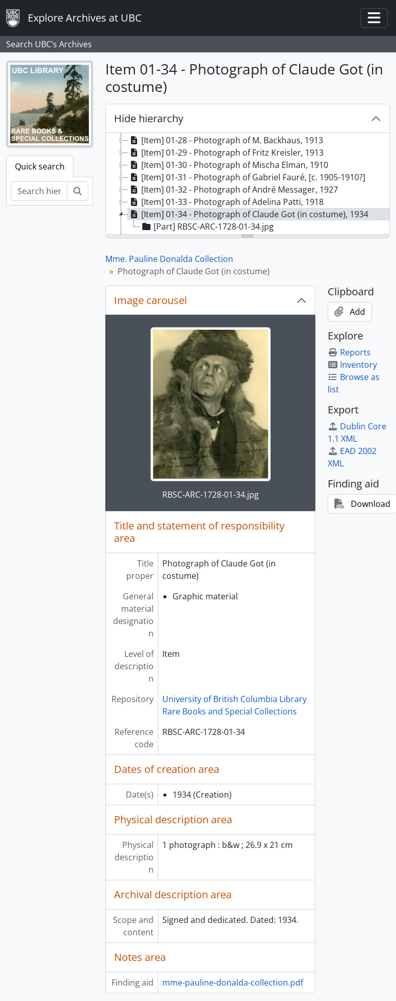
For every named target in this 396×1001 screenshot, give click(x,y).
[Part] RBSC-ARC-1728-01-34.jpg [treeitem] (207, 226)
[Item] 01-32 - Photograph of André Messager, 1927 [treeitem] (233, 189)
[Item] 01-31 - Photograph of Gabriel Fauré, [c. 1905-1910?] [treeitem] (246, 177)
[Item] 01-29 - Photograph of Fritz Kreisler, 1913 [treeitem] (226, 152)
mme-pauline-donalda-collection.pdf (232, 982)
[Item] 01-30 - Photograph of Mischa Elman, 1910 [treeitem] (228, 165)
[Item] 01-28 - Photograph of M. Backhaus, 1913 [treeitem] (225, 140)
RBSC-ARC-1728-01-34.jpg (210, 494)
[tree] (247, 184)
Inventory (352, 364)
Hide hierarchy (148, 118)
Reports (349, 352)
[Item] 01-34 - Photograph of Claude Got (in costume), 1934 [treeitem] (248, 214)
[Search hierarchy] (39, 191)
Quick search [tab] (40, 166)
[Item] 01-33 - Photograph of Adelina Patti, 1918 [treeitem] (226, 202)
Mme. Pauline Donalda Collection (169, 259)
